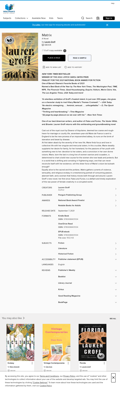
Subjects (7, 18)
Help (112, 3)
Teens (60, 18)
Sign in (109, 18)
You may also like (13, 318)
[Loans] (98, 18)
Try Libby (36, 25)
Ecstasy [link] (11, 363)
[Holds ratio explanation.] (64, 50)
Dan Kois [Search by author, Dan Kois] (49, 367)
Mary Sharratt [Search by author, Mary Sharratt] (14, 367)
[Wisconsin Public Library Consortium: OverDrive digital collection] (9, 8)
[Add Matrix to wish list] (52, 67)
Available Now (39, 18)
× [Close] (113, 378)
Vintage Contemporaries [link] (54, 363)
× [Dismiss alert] (107, 25)
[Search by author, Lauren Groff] (87, 188)
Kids (51, 18)
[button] (86, 18)
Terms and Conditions (49, 376)
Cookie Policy (46, 385)
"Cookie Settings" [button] (40, 382)
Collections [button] (21, 18)
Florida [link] (83, 363)
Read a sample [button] (79, 58)
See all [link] (113, 318)
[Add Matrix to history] (73, 67)
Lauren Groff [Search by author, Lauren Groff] (49, 42)
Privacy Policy (69, 376)
